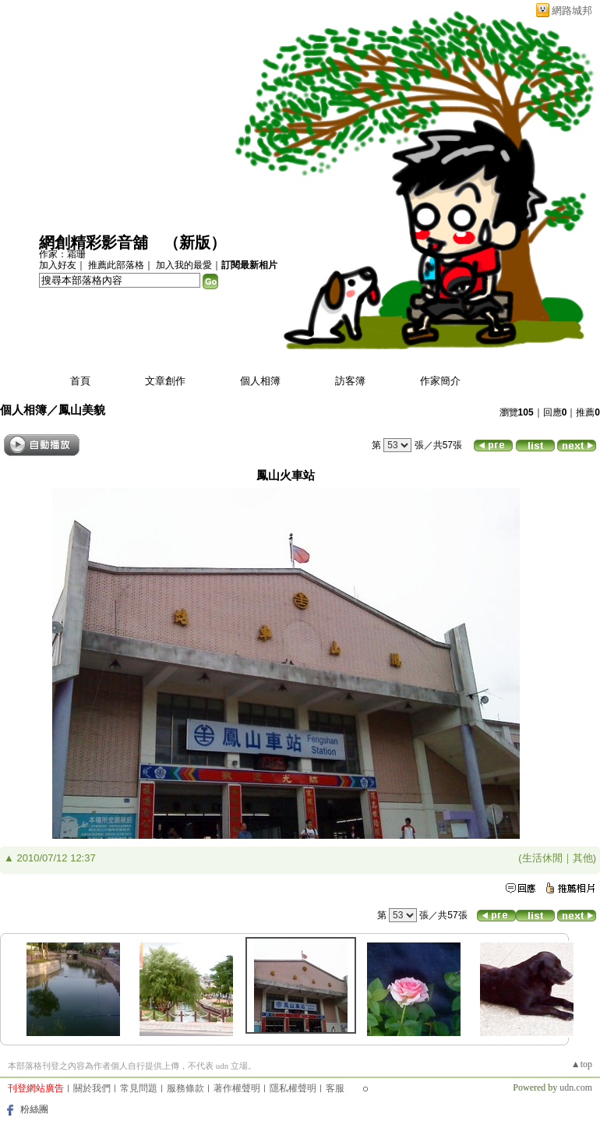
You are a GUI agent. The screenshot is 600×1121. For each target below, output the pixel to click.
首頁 (80, 381)
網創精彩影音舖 (93, 242)
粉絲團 (34, 1109)
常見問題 (138, 1088)
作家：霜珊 (62, 254)
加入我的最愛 (184, 265)
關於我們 (92, 1088)
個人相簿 (260, 381)
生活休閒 (542, 858)
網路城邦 (572, 10)
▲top (581, 1064)
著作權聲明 (237, 1088)
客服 (335, 1088)
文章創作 (165, 381)
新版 (194, 242)
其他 (583, 858)
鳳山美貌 (81, 409)
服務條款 (185, 1088)
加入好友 (57, 265)
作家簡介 (440, 381)
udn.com (575, 1087)
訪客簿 (350, 381)
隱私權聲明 (293, 1088)
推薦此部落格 (116, 265)
